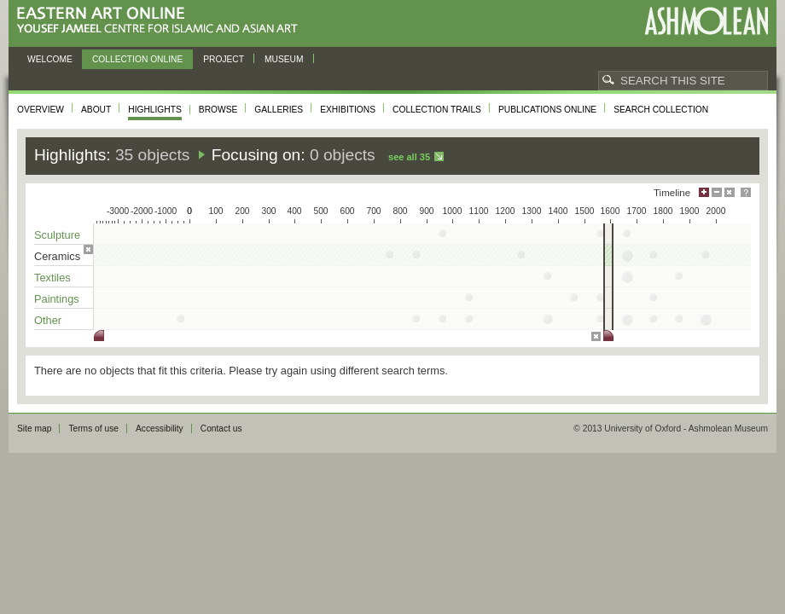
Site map (34, 428)
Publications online (547, 109)
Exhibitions (347, 109)
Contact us (221, 428)
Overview (40, 109)
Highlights (155, 109)
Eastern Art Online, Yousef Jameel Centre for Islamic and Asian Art (161, 21)
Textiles (52, 277)
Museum (284, 59)
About (96, 109)
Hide (729, 192)
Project (223, 59)
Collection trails (436, 109)
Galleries (278, 109)
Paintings (56, 299)
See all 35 (409, 157)
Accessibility (159, 428)
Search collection (660, 109)
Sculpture (57, 235)
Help (746, 192)
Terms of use (93, 428)
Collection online (137, 59)
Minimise (717, 192)
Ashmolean (706, 21)
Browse (218, 109)
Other (47, 320)
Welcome (50, 59)
